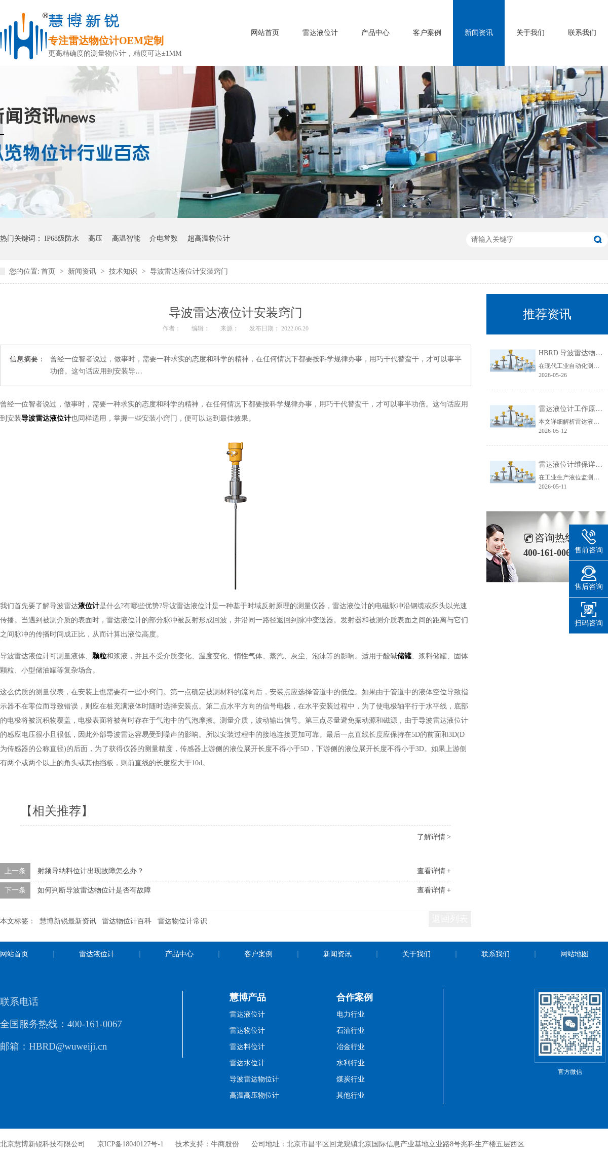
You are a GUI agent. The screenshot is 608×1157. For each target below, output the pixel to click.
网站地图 (574, 954)
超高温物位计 (208, 238)
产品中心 (375, 32)
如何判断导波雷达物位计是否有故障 (94, 890)
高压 (95, 238)
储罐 (404, 656)
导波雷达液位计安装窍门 (189, 271)
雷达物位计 (247, 1030)
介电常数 (163, 238)
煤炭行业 (350, 1079)
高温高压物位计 (254, 1095)
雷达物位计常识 (182, 921)
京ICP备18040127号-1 (130, 1144)
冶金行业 (350, 1047)
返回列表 (450, 919)
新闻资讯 (479, 32)
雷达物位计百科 (126, 921)
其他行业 (350, 1095)
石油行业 (350, 1030)
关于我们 (530, 32)
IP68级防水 (62, 238)
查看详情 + (434, 871)
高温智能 (126, 238)
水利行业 (350, 1063)
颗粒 (99, 656)
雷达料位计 (247, 1047)
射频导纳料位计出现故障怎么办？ (90, 871)
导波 (28, 418)
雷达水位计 (247, 1063)
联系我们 (582, 32)
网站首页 (265, 32)
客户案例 (427, 32)
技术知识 (124, 271)
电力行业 (350, 1014)
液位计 (88, 606)
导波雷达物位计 (254, 1079)
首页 (49, 271)
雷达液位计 (320, 32)
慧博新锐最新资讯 (68, 921)
